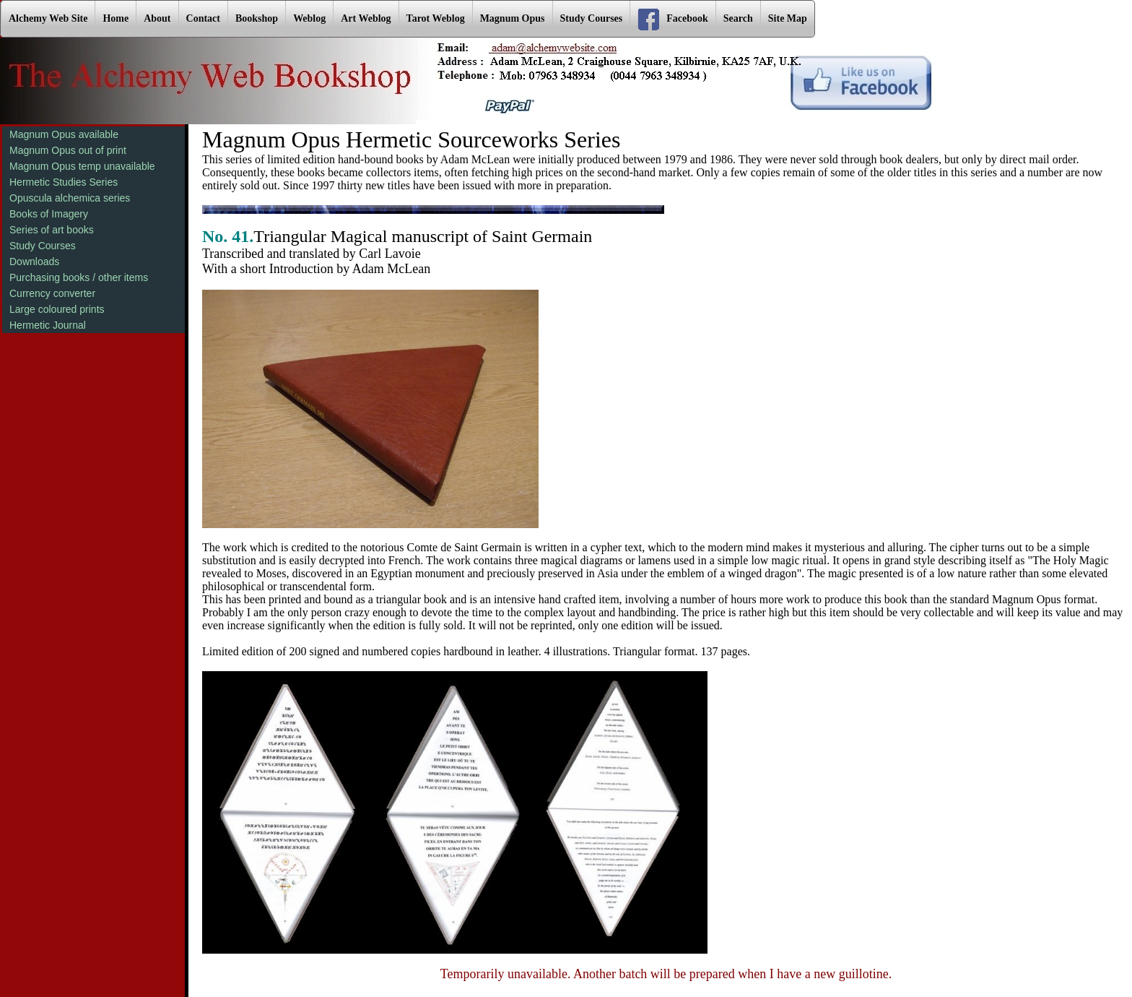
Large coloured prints (57, 309)
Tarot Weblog (435, 18)
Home (116, 18)
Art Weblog (366, 18)
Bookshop (256, 18)
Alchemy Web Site (48, 18)
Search (738, 18)
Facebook (672, 19)
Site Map (787, 18)
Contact (203, 18)
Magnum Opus (512, 18)
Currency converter (52, 293)
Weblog (309, 18)
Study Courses (591, 18)
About (157, 18)
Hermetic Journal (47, 325)
